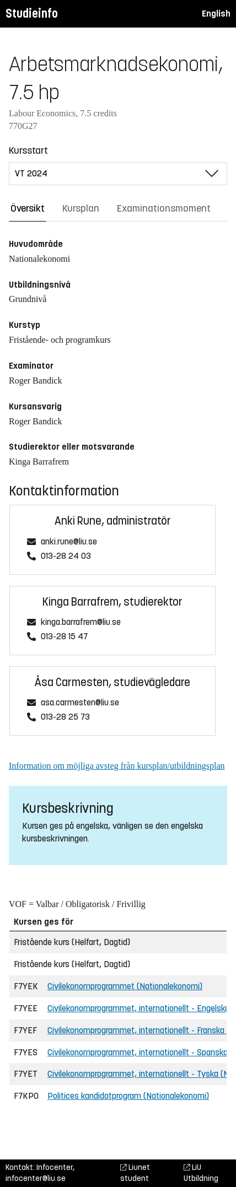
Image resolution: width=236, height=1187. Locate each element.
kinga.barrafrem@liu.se (81, 622)
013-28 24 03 (66, 556)
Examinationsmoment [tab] (164, 208)
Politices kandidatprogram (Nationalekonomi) (128, 1096)
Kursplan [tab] (80, 208)
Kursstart (28, 150)
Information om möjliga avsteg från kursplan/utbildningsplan (116, 765)
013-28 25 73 (65, 717)
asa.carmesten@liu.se (80, 703)
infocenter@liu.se (36, 1178)
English (216, 13)
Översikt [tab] (27, 208)
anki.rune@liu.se (69, 542)
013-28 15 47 (64, 636)
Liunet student (135, 1173)
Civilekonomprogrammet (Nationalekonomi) (124, 986)
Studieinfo (32, 13)
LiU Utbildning (201, 1173)
